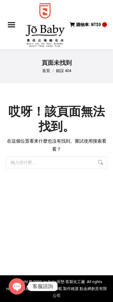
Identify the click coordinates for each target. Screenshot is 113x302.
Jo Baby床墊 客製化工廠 (63, 281)
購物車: (88, 24)
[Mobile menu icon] (11, 25)
